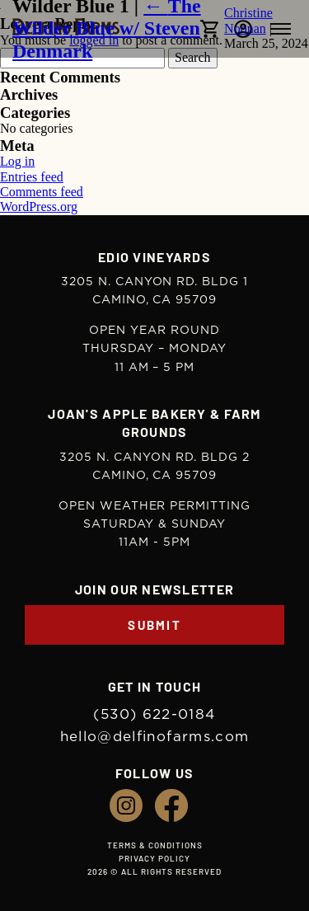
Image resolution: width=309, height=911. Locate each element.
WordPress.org (38, 207)
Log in (17, 161)
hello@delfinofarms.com (155, 737)
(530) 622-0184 (154, 714)
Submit (154, 625)
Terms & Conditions (155, 845)
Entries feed (31, 177)
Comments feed (41, 192)
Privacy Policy (154, 858)
